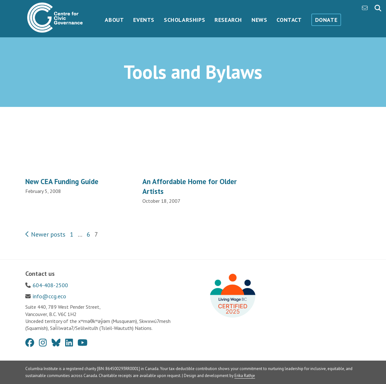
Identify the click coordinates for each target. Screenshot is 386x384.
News (259, 19)
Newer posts (45, 234)
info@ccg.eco (49, 296)
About (114, 19)
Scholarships (184, 19)
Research (228, 19)
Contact (289, 19)
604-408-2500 (50, 285)
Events (143, 19)
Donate (326, 19)
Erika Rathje (244, 375)
